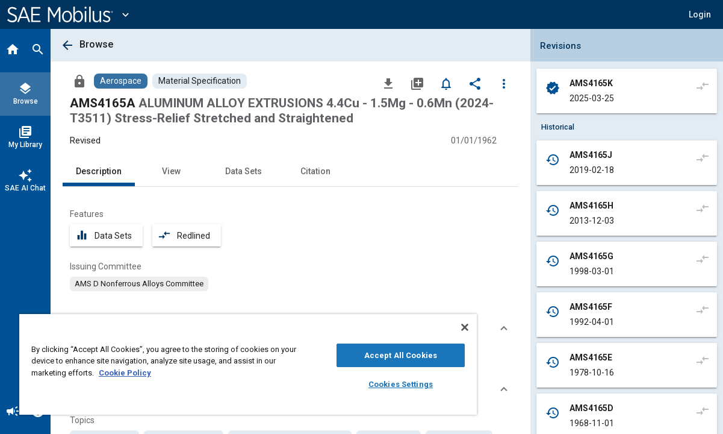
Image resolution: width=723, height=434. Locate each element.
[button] (700, 14)
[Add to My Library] (417, 83)
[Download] (388, 83)
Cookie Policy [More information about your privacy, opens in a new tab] (138, 372)
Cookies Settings (368, 384)
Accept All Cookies (368, 355)
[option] (139, 284)
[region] (229, 364)
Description (99, 171)
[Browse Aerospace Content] (120, 81)
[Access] (79, 81)
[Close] (426, 327)
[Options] (504, 83)
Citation (315, 171)
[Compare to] (702, 86)
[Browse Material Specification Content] (199, 81)
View (171, 171)
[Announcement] (12, 412)
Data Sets (243, 171)
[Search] (38, 50)
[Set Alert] (446, 83)
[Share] (475, 83)
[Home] (12, 50)
